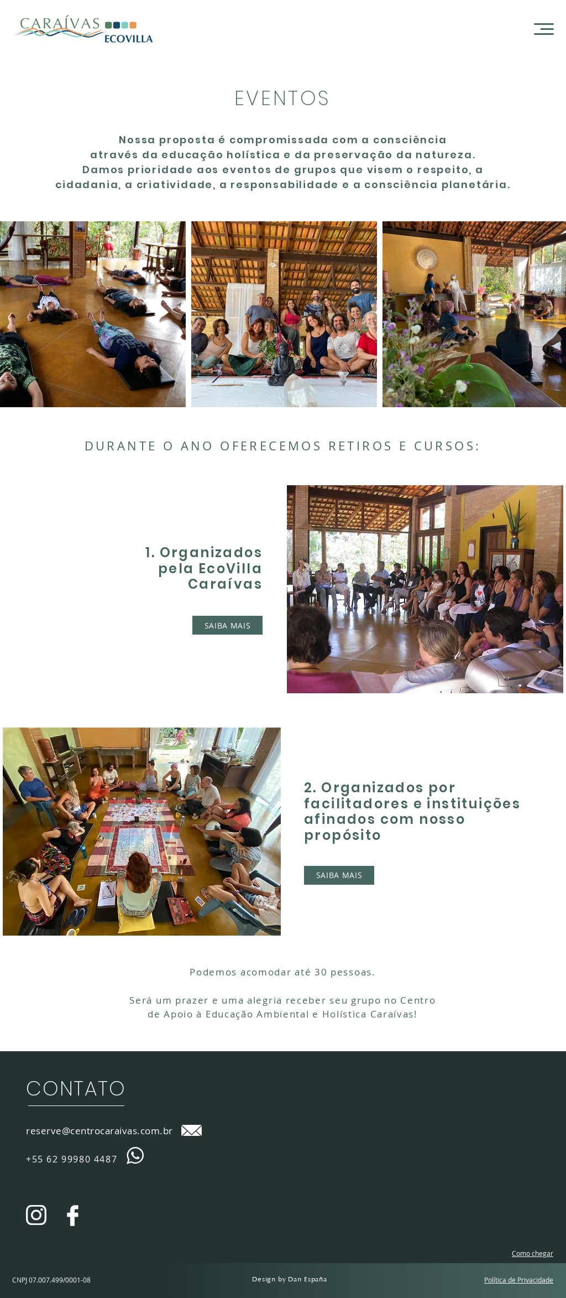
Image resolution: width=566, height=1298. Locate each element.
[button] (544, 29)
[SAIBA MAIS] (227, 625)
